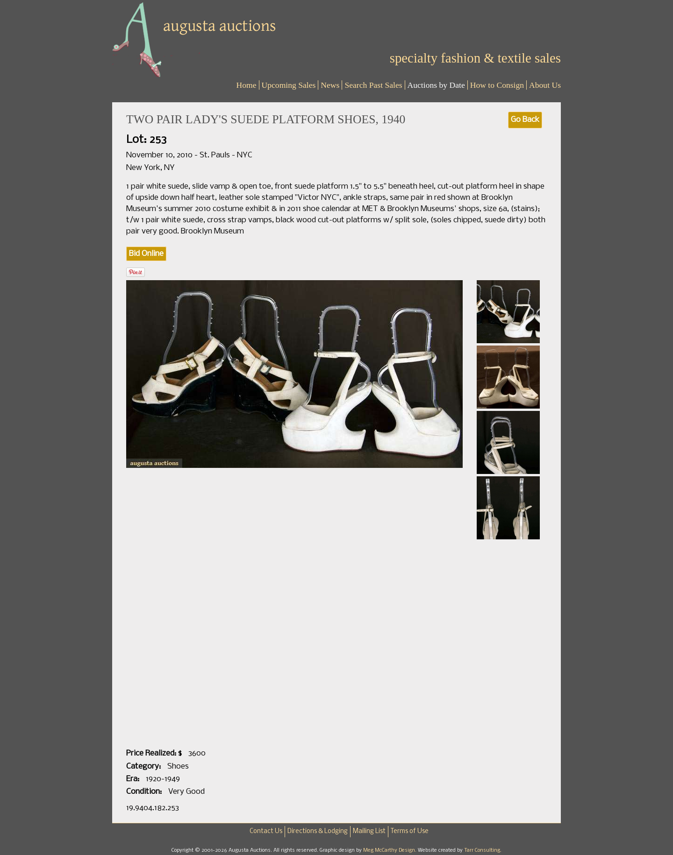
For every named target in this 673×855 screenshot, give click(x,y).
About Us (545, 85)
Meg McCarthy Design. (390, 850)
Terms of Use (410, 831)
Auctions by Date (436, 85)
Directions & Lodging (317, 831)
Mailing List (369, 831)
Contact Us (266, 831)
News (330, 85)
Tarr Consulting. (482, 850)
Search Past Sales (373, 85)
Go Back (525, 119)
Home (246, 85)
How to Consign (497, 85)
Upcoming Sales (289, 85)
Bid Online (146, 253)
